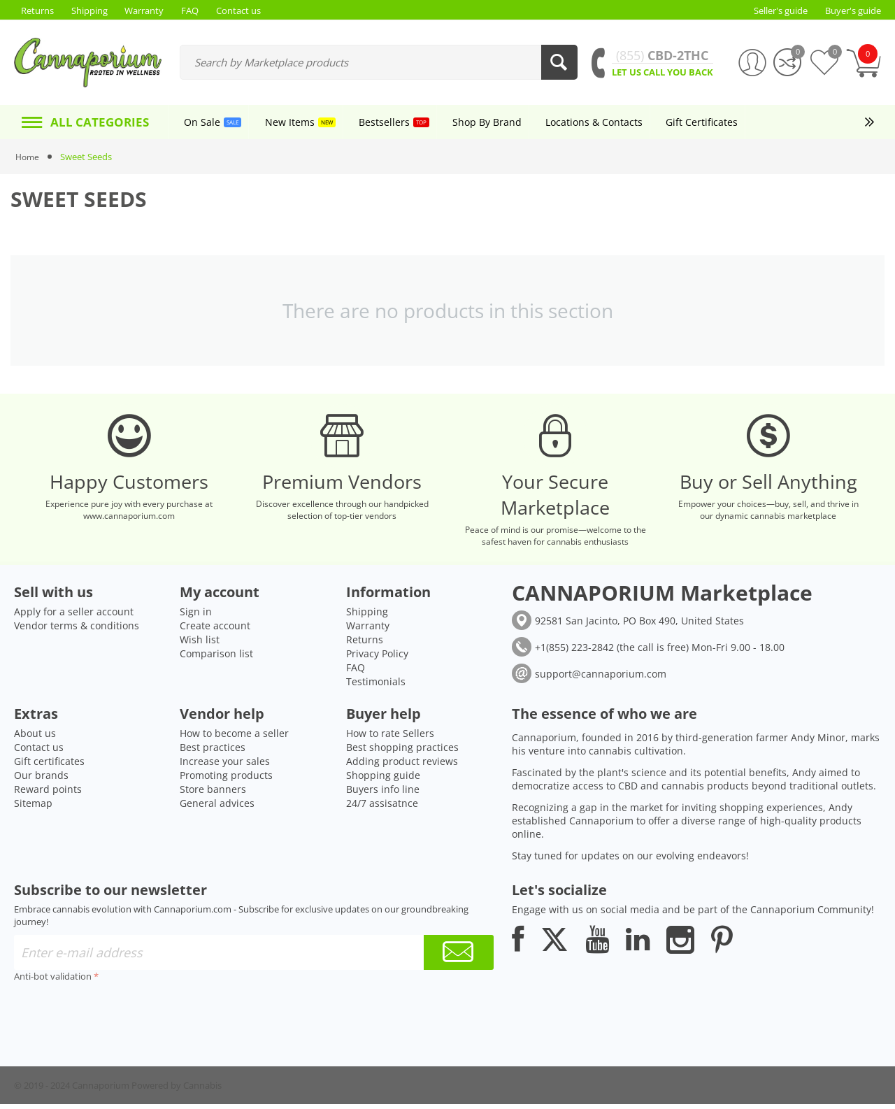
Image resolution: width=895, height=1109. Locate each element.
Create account (215, 630)
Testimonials (376, 686)
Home (28, 156)
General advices (217, 808)
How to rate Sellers (390, 738)
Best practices (212, 752)
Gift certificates (49, 766)
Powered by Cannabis (176, 1090)
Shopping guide (383, 780)
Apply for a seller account (74, 616)
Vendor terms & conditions (76, 630)
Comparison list (216, 658)
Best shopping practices (402, 752)
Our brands (41, 780)
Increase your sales (225, 766)
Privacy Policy (377, 658)
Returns (364, 644)
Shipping (367, 616)
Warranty (367, 630)
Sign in (196, 616)
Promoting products (226, 780)
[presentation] (120, 1018)
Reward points (48, 794)
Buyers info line (383, 794)
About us (35, 738)
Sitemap (33, 808)
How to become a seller (234, 738)
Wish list (200, 644)
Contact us (39, 752)
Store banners (213, 794)
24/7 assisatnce (382, 808)
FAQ (355, 672)
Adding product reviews (402, 766)
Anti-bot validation (53, 981)
